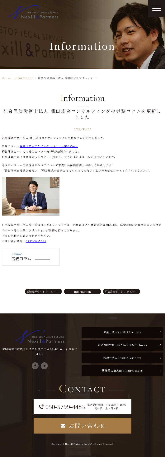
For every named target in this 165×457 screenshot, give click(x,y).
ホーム (6, 78)
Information (24, 78)
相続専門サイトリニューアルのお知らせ (44, 291)
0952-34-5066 (36, 241)
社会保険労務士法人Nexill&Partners (122, 345)
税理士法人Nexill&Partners (122, 357)
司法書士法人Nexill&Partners (122, 370)
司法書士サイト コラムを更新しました (122, 291)
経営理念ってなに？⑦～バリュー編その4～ (49, 146)
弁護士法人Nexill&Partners (122, 332)
